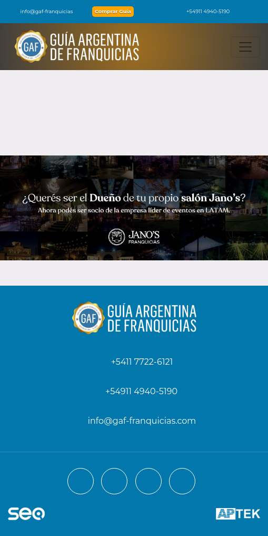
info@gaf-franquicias (40, 11)
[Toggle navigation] (245, 46)
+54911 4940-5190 (203, 11)
